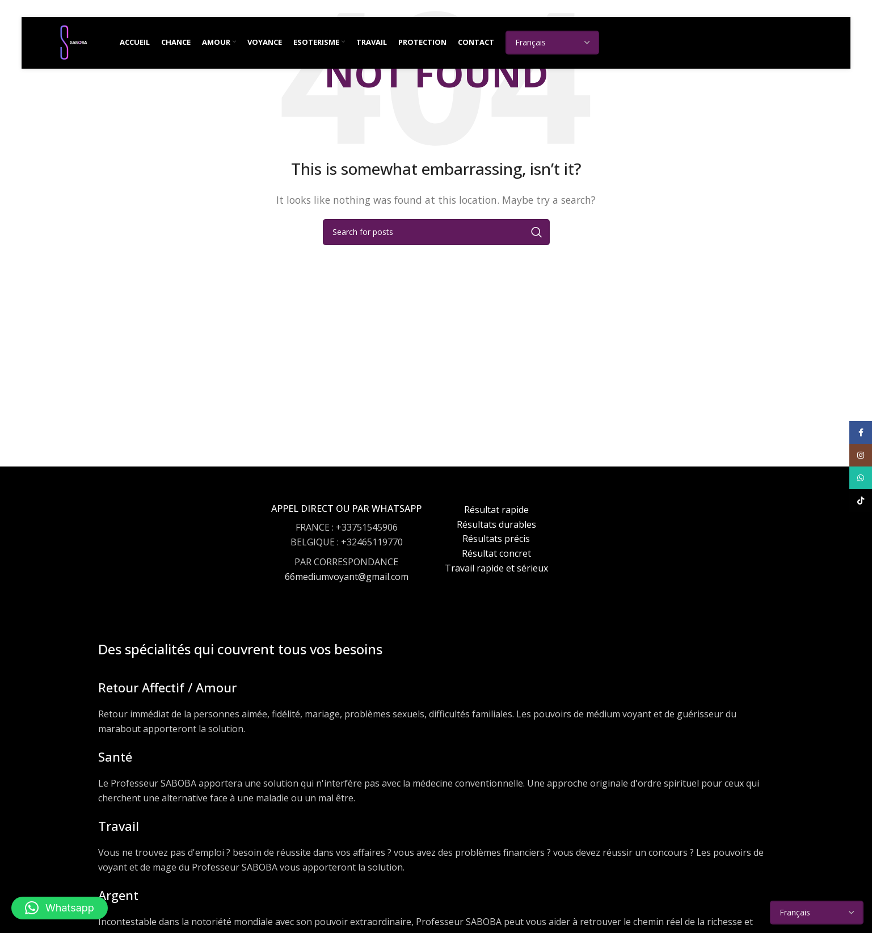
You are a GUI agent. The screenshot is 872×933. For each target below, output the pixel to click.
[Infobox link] (346, 553)
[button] (59, 908)
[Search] (436, 232)
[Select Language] (560, 45)
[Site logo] (77, 44)
